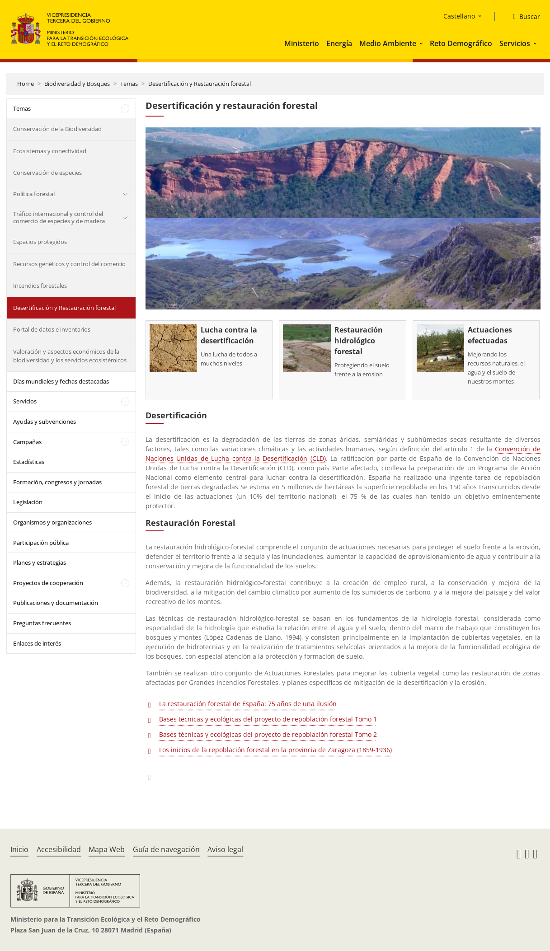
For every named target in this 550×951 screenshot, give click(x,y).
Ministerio (301, 43)
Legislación (27, 502)
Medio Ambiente (387, 43)
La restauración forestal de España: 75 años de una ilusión (248, 703)
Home (25, 84)
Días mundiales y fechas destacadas (61, 381)
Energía (339, 43)
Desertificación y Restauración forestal (199, 84)
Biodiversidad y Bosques (77, 84)
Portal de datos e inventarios (51, 329)
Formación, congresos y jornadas (57, 482)
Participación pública (41, 543)
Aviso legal (225, 849)
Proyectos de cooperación (48, 583)
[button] (422, 43)
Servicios (514, 43)
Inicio (19, 849)
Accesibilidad (59, 849)
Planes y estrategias (39, 562)
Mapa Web (107, 849)
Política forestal (34, 194)
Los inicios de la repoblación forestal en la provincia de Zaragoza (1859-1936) (275, 749)
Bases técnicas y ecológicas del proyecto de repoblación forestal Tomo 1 (268, 719)
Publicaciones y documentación (55, 603)
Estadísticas (28, 462)
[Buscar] (523, 16)
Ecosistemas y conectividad (49, 151)
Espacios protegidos (40, 242)
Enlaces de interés (37, 643)
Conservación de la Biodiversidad (57, 129)
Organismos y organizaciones (52, 522)
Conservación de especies (47, 173)
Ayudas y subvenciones (44, 421)
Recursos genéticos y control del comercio (69, 264)
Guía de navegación (166, 849)
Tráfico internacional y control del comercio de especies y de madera (59, 217)
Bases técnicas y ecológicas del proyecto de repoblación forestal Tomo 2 (268, 734)
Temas (129, 84)
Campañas (27, 442)
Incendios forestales (40, 285)
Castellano (459, 16)
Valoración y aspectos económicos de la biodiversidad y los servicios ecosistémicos (70, 356)
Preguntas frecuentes (42, 623)
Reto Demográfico (461, 43)
